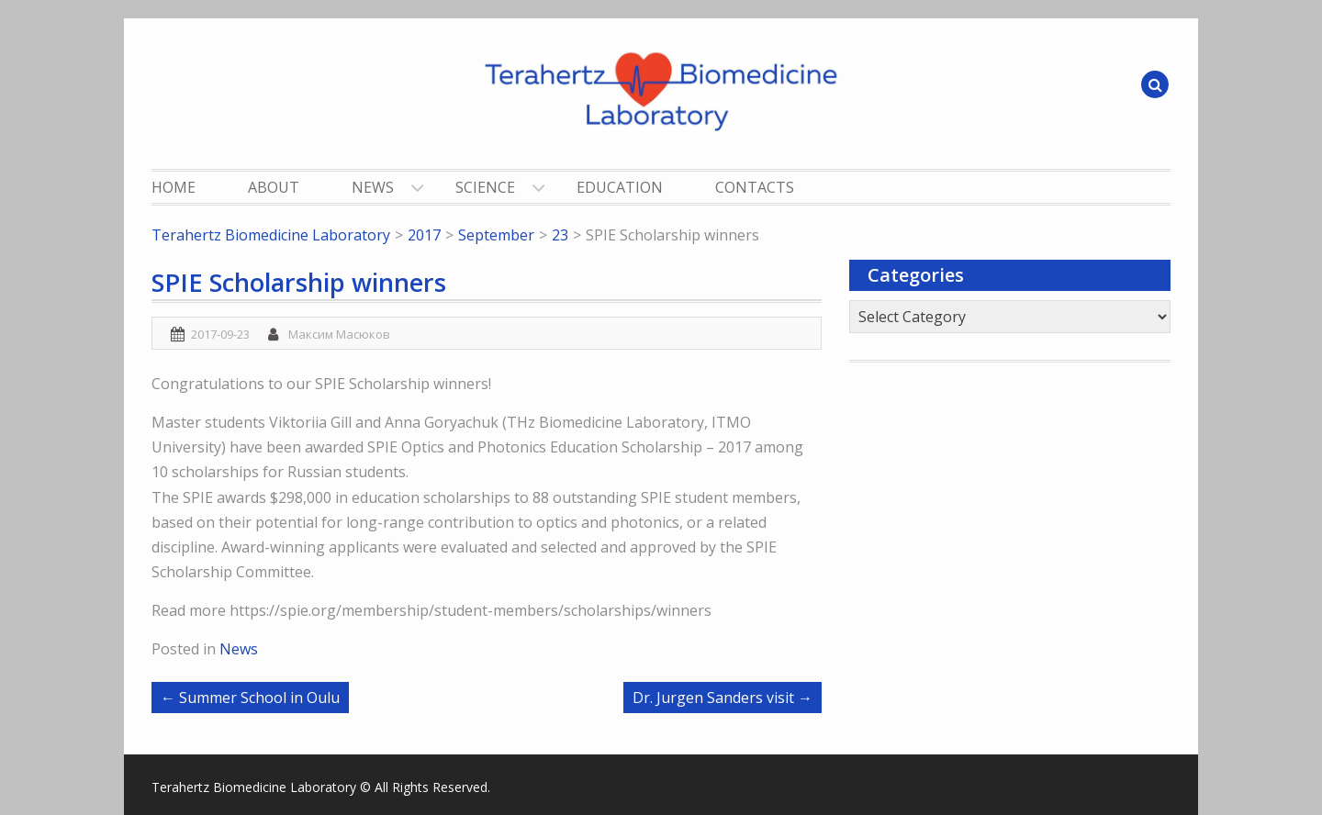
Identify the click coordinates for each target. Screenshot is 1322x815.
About (273, 187)
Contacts (754, 187)
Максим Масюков (339, 334)
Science (485, 187)
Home (173, 187)
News (373, 187)
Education (620, 187)
